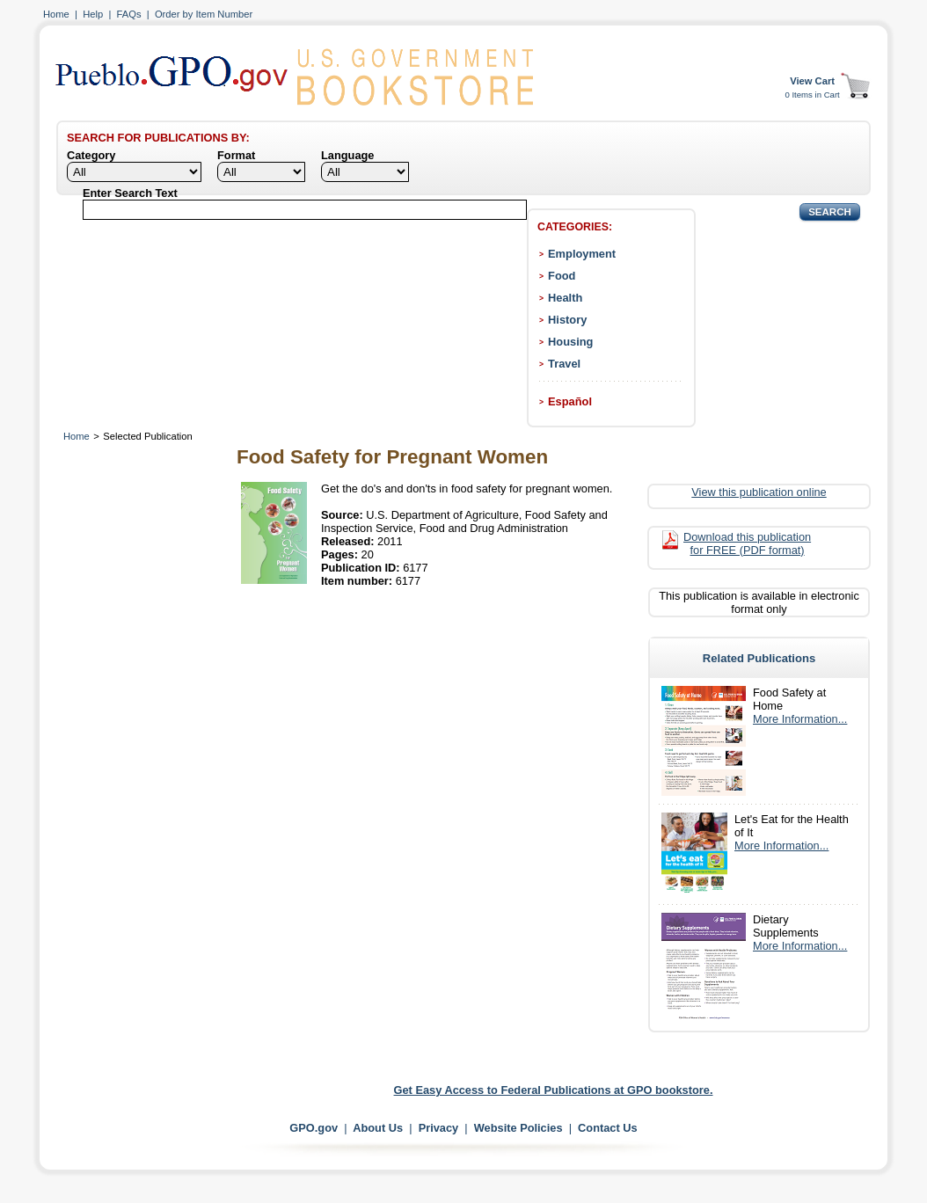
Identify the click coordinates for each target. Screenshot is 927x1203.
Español (570, 401)
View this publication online (758, 492)
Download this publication (747, 543)
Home (56, 14)
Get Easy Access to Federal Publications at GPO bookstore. (553, 1090)
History (567, 319)
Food (561, 275)
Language (347, 155)
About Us (378, 1127)
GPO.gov (313, 1127)
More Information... (800, 718)
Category (91, 155)
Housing (570, 341)
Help (93, 14)
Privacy (439, 1127)
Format (236, 155)
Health (565, 297)
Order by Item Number (203, 14)
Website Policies (518, 1127)
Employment (582, 253)
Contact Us (608, 1127)
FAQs (129, 14)
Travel (564, 363)
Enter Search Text (130, 193)
